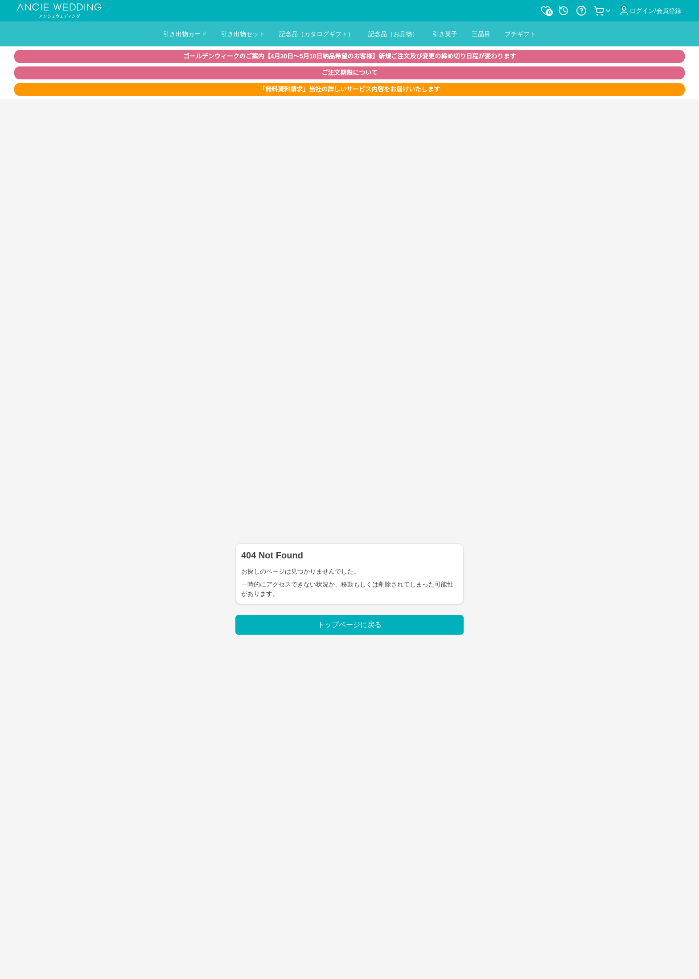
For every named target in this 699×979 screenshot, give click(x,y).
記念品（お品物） (393, 33)
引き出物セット (243, 33)
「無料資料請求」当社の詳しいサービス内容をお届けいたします (349, 89)
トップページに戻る (349, 624)
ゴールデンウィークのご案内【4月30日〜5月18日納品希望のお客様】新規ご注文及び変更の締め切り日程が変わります (349, 56)
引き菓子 (444, 33)
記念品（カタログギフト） (316, 33)
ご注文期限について (349, 72)
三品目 (481, 33)
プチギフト (520, 33)
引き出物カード (185, 33)
